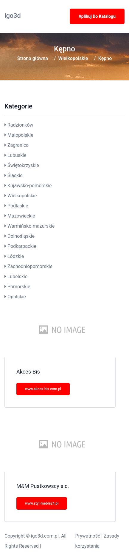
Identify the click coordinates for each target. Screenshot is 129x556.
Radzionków (20, 125)
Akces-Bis (28, 371)
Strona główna (32, 58)
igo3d (12, 15)
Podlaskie (17, 206)
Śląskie (15, 175)
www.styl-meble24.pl (41, 503)
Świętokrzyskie (23, 165)
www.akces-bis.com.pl (43, 389)
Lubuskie (17, 155)
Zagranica (18, 145)
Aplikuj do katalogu (97, 16)
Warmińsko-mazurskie (31, 226)
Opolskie (16, 297)
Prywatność (87, 536)
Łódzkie (15, 256)
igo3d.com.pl (45, 536)
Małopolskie (20, 135)
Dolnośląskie (21, 236)
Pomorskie (18, 286)
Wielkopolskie (73, 58)
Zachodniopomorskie (29, 266)
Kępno (105, 58)
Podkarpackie (21, 246)
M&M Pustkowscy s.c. (42, 486)
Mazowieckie (21, 216)
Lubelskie (17, 276)
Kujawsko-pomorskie (29, 185)
